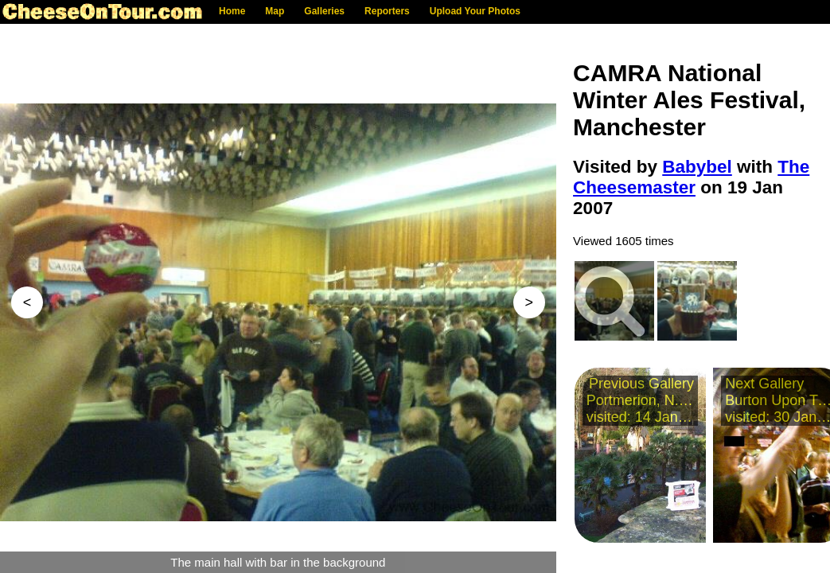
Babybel (697, 167)
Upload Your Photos (475, 11)
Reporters (387, 11)
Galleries (324, 11)
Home (232, 11)
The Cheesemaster (691, 177)
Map (274, 11)
